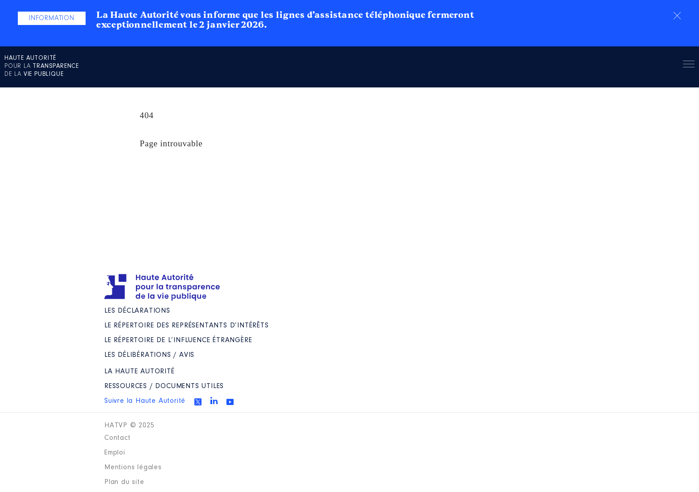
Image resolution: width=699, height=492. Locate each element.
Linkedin (214, 400)
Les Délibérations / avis (149, 355)
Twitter (197, 401)
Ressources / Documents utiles (164, 386)
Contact (117, 438)
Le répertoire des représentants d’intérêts (186, 325)
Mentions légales (133, 467)
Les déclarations (137, 310)
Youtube (230, 401)
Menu (689, 65)
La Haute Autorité (139, 371)
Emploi (114, 452)
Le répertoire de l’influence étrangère (178, 340)
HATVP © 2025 (129, 425)
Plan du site (124, 482)
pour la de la (41, 66)
